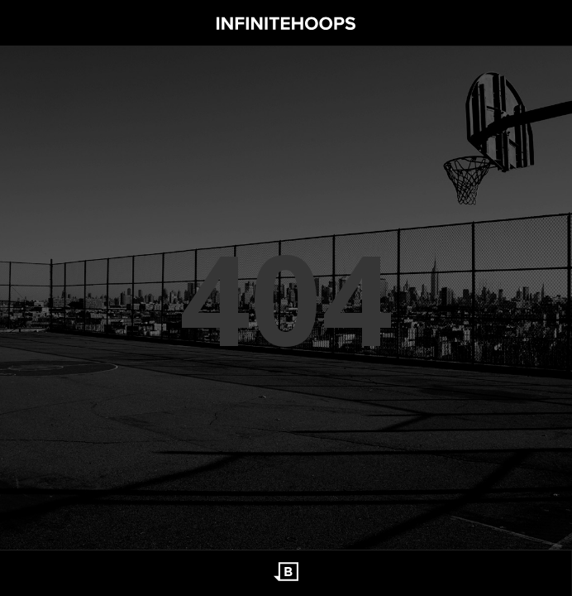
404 (286, 298)
